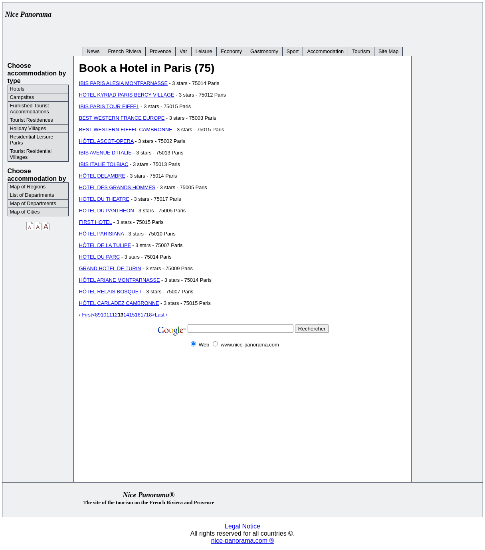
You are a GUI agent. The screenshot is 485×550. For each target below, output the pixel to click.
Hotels (17, 89)
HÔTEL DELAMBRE (102, 176)
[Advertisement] (334, 23)
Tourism (361, 51)
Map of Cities (25, 212)
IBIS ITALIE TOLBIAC (104, 164)
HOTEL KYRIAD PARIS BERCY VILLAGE (126, 95)
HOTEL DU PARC (99, 257)
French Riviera (124, 51)
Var (183, 51)
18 (149, 315)
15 (132, 315)
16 (138, 315)
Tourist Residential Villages (31, 154)
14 (126, 315)
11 (109, 315)
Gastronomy (264, 51)
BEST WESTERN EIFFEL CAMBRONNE (125, 130)
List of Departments (32, 195)
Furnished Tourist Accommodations (29, 109)
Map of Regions (28, 187)
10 (103, 315)
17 (143, 315)
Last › (161, 315)
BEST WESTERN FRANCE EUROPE (122, 118)
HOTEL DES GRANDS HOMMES (117, 187)
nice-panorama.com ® (242, 540)
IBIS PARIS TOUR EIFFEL (109, 106)
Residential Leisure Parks (31, 140)
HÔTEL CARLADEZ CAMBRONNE (119, 303)
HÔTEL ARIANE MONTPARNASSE (119, 280)
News (93, 51)
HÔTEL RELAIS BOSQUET (110, 292)
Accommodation (325, 51)
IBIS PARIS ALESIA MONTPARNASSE (123, 83)
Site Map (388, 51)
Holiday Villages (28, 128)
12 (115, 315)
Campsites (22, 97)
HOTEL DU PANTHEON (106, 211)
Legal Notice (242, 526)
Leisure (204, 51)
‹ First (85, 315)
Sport (293, 51)
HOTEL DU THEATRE (104, 199)
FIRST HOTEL (95, 222)
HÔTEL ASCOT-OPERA (106, 141)
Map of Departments (33, 203)
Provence (160, 51)
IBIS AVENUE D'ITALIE (105, 153)
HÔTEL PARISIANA (101, 234)
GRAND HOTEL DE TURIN (110, 268)
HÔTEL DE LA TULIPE (105, 245)
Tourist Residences (31, 120)
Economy (231, 51)
